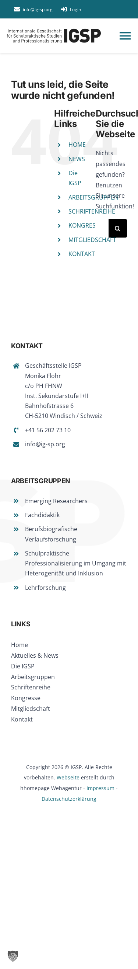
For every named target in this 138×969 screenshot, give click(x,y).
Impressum (100, 788)
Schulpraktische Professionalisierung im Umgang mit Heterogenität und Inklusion (75, 563)
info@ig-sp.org (45, 444)
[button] (13, 956)
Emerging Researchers (56, 501)
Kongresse (25, 698)
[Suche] (118, 228)
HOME (77, 145)
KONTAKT (81, 254)
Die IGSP (23, 666)
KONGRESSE (85, 225)
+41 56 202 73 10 (48, 430)
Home (19, 645)
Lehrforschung (45, 588)
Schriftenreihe (30, 687)
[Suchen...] (102, 228)
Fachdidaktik (42, 515)
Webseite (68, 777)
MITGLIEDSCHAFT (92, 240)
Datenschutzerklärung (69, 798)
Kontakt (22, 719)
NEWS (76, 159)
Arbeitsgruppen (33, 677)
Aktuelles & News (35, 655)
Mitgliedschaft (30, 709)
